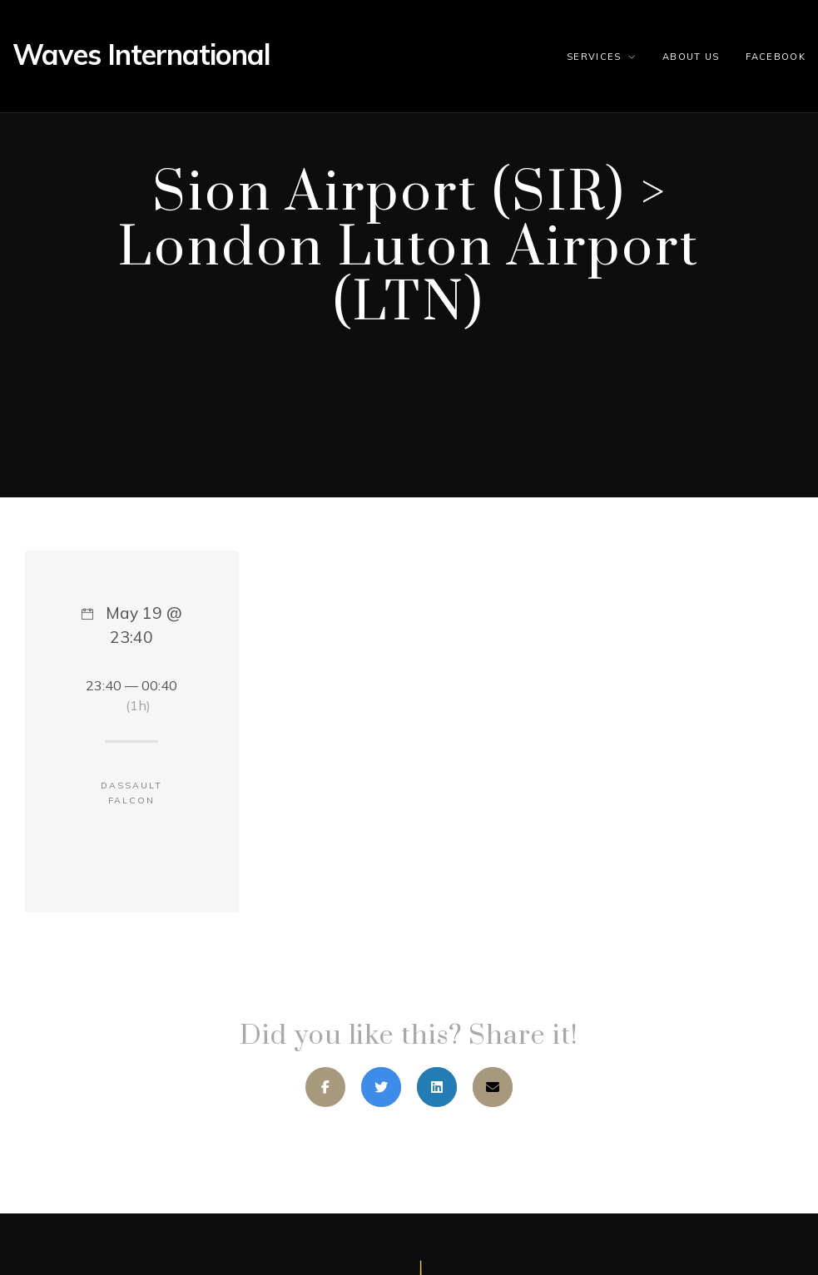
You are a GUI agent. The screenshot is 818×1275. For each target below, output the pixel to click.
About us (691, 56)
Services (594, 56)
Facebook (776, 56)
